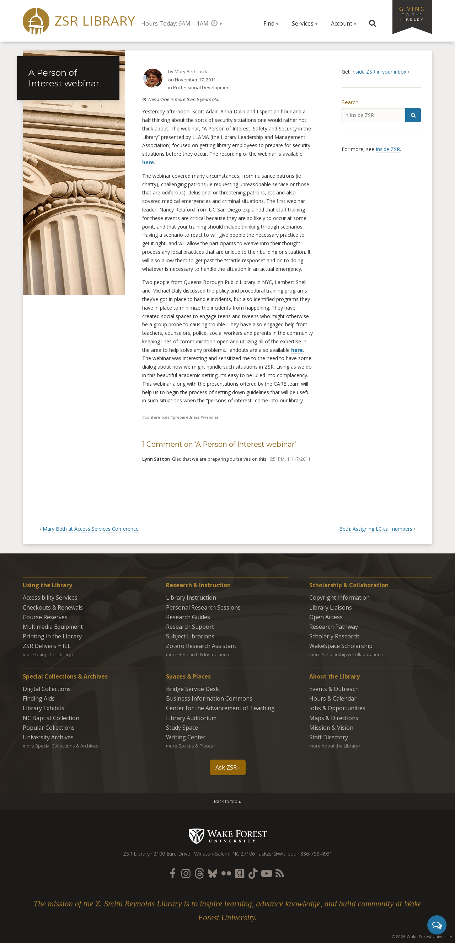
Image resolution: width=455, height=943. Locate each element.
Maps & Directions (333, 718)
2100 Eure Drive (172, 853)
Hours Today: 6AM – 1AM (175, 23)
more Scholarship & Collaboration (345, 654)
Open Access (326, 617)
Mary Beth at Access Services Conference (91, 528)
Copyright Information (339, 597)
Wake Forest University (227, 836)
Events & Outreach (334, 689)
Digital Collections (47, 689)
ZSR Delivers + (47, 646)
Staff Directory (328, 737)
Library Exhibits (43, 708)
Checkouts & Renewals (53, 607)
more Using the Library (47, 654)
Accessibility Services (50, 597)
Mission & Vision (331, 728)
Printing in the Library (52, 636)
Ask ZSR (226, 767)
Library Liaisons (330, 607)
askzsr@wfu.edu (277, 853)
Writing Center (185, 737)
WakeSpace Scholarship (341, 646)
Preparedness (186, 417)
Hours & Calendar (333, 698)
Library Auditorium (191, 718)
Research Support (190, 627)
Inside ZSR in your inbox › (380, 71)
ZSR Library (95, 20)
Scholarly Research (334, 636)
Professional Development (202, 87)
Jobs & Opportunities (337, 708)
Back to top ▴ (227, 801)
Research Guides (188, 617)
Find (268, 23)
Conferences (157, 417)
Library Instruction (191, 597)
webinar (211, 417)
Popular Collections (49, 728)
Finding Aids (39, 698)
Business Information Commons (209, 698)
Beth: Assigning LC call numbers (375, 528)
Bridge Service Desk (192, 689)
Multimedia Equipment (53, 627)
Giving (412, 13)
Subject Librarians (190, 636)
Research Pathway (333, 627)
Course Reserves (45, 617)
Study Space (182, 728)
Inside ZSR (388, 149)
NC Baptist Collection (51, 718)
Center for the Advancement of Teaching (220, 708)
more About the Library (333, 746)
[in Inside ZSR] (373, 115)
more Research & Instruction (196, 654)
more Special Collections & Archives (60, 746)
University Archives (48, 737)
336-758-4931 (316, 853)
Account (341, 23)
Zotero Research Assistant (201, 646)
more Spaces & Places (189, 746)
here (148, 162)
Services (303, 23)
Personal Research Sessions (203, 607)
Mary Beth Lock (191, 71)
